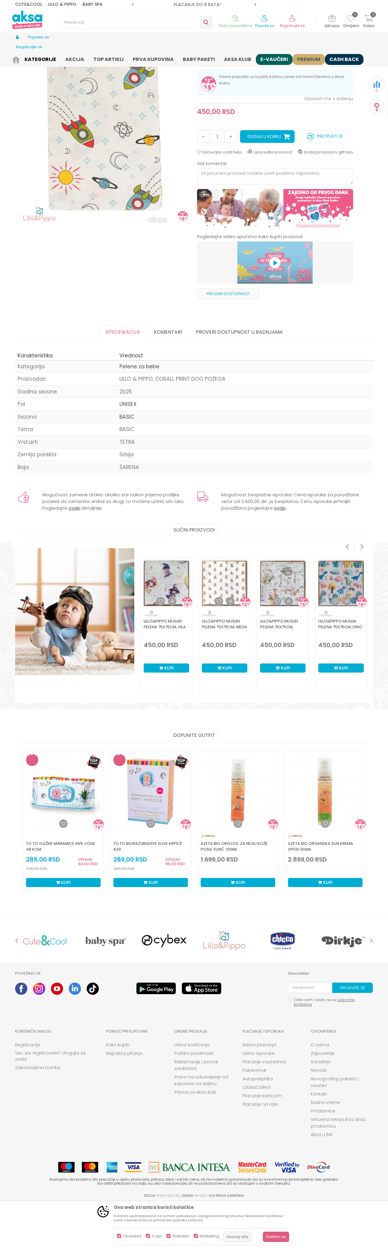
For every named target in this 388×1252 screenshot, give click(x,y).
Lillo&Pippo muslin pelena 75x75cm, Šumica (279, 674)
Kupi (166, 715)
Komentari (168, 379)
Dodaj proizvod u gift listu (325, 199)
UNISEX (128, 451)
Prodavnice (323, 1158)
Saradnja (320, 1109)
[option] (194, 4)
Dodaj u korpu (264, 184)
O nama (320, 1092)
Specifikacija (122, 379)
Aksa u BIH (322, 1182)
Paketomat (254, 1117)
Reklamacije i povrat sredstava (196, 1112)
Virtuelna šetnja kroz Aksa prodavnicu (338, 1169)
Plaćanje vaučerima (264, 1109)
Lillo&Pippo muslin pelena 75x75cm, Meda (224, 671)
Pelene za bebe (139, 58)
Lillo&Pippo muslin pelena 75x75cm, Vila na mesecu (165, 674)
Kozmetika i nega (66, 58)
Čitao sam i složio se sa (324, 1049)
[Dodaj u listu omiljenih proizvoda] (63, 870)
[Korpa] (369, 22)
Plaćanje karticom (262, 1143)
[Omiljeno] (351, 19)
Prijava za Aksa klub (195, 1139)
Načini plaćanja (259, 1092)
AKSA (20, 58)
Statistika (180, 1236)
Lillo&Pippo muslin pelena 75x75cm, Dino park (340, 674)
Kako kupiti (117, 1092)
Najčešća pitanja (124, 1100)
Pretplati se (325, 181)
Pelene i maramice (104, 58)
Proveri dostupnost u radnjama (239, 379)
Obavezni (132, 1236)
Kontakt (319, 1141)
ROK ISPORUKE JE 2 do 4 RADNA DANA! (193, 5)
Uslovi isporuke (258, 1100)
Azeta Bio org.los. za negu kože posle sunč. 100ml (234, 893)
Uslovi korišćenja (192, 1092)
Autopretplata (257, 1126)
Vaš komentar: (212, 211)
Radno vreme (325, 1149)
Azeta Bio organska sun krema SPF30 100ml (320, 893)
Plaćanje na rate (260, 1151)
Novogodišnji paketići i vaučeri (335, 1129)
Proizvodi (37, 58)
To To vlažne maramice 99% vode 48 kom (60, 893)
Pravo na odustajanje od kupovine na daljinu (201, 1127)
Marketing (209, 1236)
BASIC (126, 463)
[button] (136, 22)
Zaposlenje (323, 1100)
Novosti (319, 1117)
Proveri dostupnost (228, 341)
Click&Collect (256, 1134)
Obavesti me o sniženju (328, 146)
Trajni (157, 1236)
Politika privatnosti (193, 1100)
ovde (74, 555)
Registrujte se (292, 26)
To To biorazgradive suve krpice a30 (147, 893)
